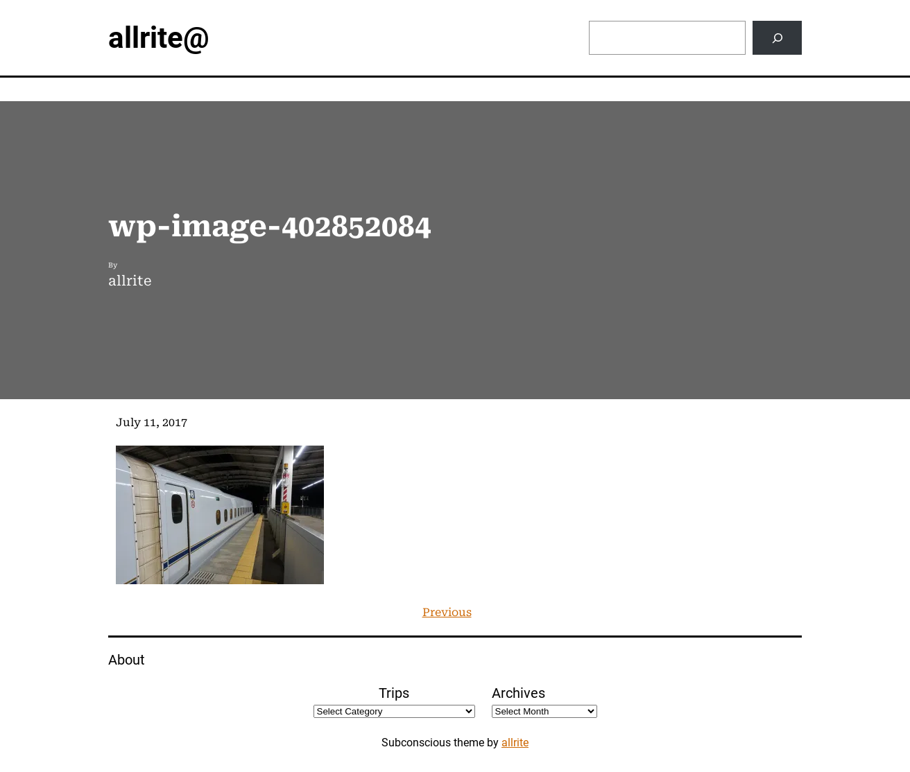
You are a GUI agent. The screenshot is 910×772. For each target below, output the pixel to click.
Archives (518, 693)
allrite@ (158, 38)
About (126, 659)
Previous (447, 612)
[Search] (777, 38)
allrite (515, 742)
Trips (394, 693)
